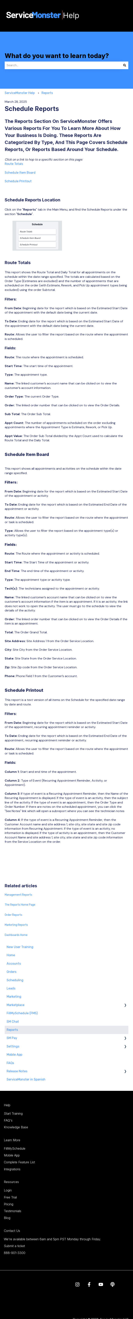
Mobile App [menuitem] (14, 1054)
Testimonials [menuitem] (12, 1211)
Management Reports (18, 894)
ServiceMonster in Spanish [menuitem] (26, 1079)
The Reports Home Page (20, 904)
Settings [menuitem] (13, 1046)
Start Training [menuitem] (13, 1113)
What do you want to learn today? (57, 56)
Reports (47, 93)
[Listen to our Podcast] (112, 1284)
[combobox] (63, 65)
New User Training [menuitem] (20, 947)
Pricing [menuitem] (8, 1204)
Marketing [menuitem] (14, 996)
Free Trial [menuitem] (10, 1197)
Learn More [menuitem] (12, 1140)
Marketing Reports (16, 925)
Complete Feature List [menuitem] (19, 1162)
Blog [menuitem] (7, 1218)
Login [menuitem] (8, 1190)
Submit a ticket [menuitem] (14, 1246)
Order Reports (13, 915)
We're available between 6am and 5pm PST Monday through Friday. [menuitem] (52, 1239)
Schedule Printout (18, 181)
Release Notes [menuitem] (17, 1071)
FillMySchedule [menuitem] (14, 1148)
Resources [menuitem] (11, 1182)
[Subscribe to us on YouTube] (101, 1284)
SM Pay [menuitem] (12, 1038)
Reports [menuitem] (12, 1030)
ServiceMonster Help (20, 93)
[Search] (124, 65)
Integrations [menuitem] (12, 1169)
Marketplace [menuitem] (15, 1005)
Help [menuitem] (7, 1105)
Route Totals (14, 164)
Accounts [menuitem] (14, 963)
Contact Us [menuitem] (12, 1231)
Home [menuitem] (11, 955)
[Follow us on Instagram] (77, 1284)
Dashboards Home (16, 935)
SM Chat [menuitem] (13, 1021)
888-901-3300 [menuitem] (14, 1253)
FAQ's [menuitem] (8, 1120)
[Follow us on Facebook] (89, 1284)
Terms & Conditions (87, 1303)
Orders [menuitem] (11, 972)
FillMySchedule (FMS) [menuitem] (22, 1013)
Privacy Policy (113, 1303)
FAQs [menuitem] (10, 1063)
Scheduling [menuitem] (15, 980)
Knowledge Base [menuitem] (16, 1127)
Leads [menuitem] (11, 988)
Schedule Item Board (20, 172)
